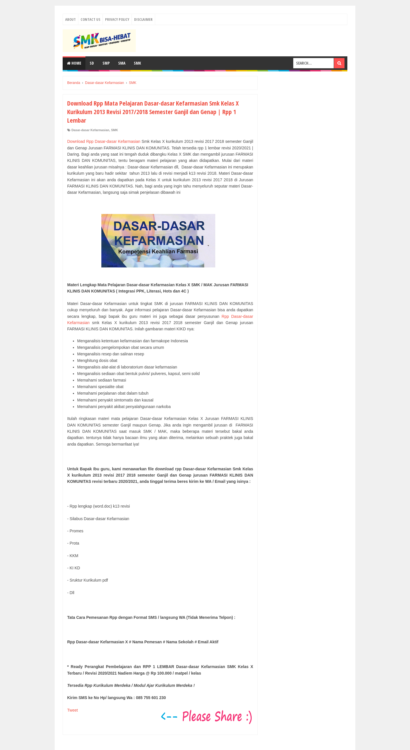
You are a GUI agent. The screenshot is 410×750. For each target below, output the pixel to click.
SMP (106, 63)
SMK (137, 63)
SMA (121, 63)
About (70, 19)
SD (92, 63)
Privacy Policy (117, 19)
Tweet (72, 710)
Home (74, 63)
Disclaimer (143, 19)
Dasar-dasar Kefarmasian (90, 130)
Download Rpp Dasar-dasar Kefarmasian (103, 141)
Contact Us (90, 19)
